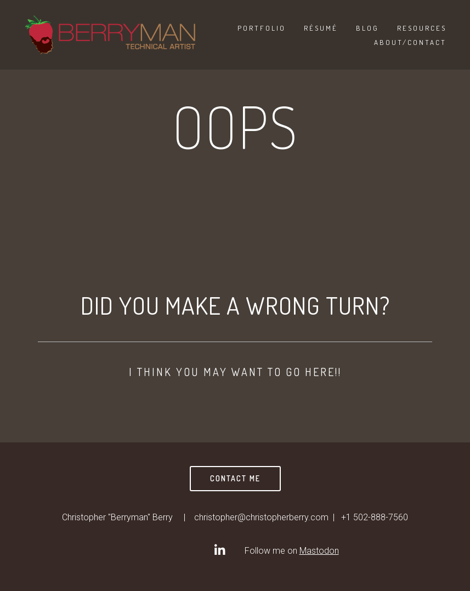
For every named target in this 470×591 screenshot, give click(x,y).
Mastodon (319, 550)
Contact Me (235, 478)
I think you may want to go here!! (235, 372)
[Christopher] (219, 549)
